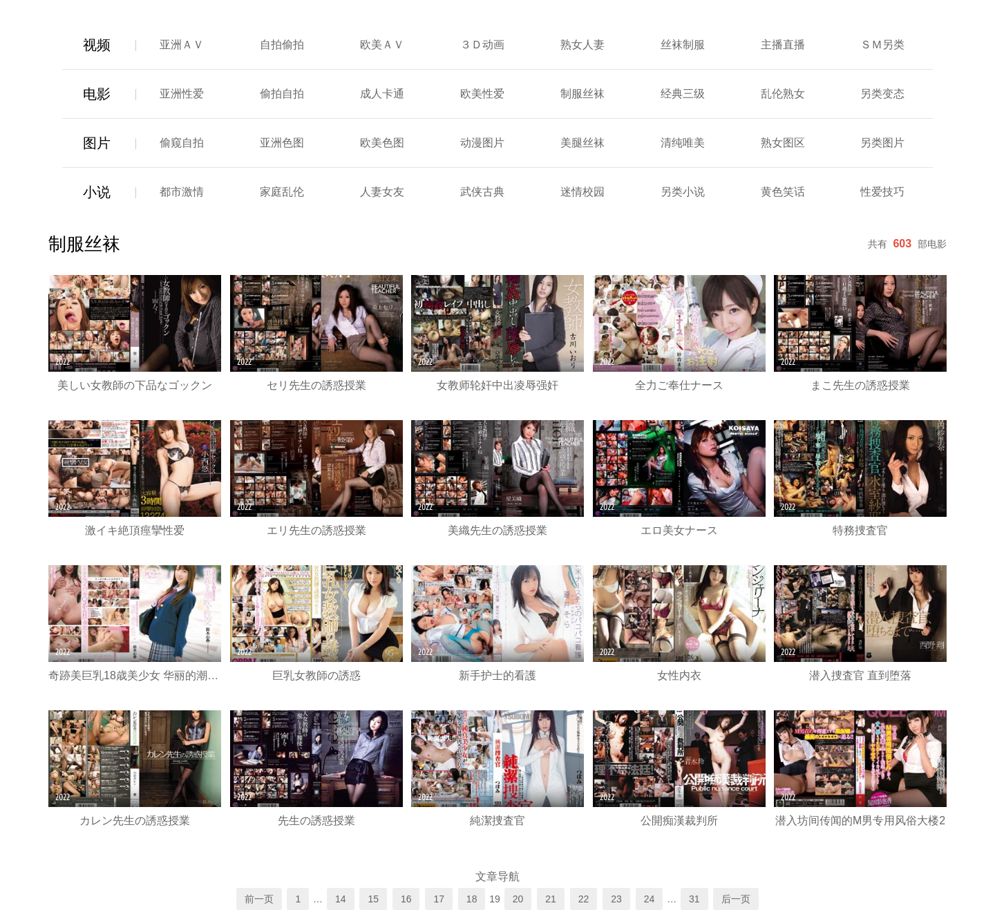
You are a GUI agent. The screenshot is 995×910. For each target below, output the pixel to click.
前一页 (259, 898)
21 (550, 898)
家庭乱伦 (282, 192)
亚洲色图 (282, 143)
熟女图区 (783, 143)
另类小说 (683, 192)
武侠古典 (482, 192)
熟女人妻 (582, 44)
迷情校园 (582, 192)
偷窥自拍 (182, 143)
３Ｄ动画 (482, 44)
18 (471, 898)
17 (438, 898)
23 (616, 898)
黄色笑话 (783, 192)
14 (340, 898)
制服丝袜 (582, 93)
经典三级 (683, 93)
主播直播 (783, 44)
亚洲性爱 (182, 93)
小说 (97, 192)
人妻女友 (382, 192)
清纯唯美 (683, 143)
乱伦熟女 (783, 93)
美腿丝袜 (582, 143)
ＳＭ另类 (882, 44)
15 (373, 898)
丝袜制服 (683, 44)
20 (518, 898)
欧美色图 (382, 143)
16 (406, 898)
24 (649, 898)
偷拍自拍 (282, 93)
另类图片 (882, 143)
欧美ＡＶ (382, 44)
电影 (97, 94)
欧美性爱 (482, 93)
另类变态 (882, 93)
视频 (97, 45)
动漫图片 (482, 143)
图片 (97, 143)
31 (694, 898)
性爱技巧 (882, 192)
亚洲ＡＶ (182, 44)
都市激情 (182, 192)
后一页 (735, 898)
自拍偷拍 (282, 44)
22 (583, 898)
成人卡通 (382, 93)
